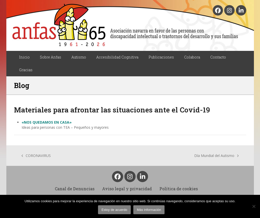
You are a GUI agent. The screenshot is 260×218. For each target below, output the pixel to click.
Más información (149, 210)
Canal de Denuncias (74, 188)
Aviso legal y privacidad (127, 188)
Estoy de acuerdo (114, 210)
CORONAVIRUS (36, 155)
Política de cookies (178, 188)
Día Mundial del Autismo (216, 155)
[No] (253, 206)
